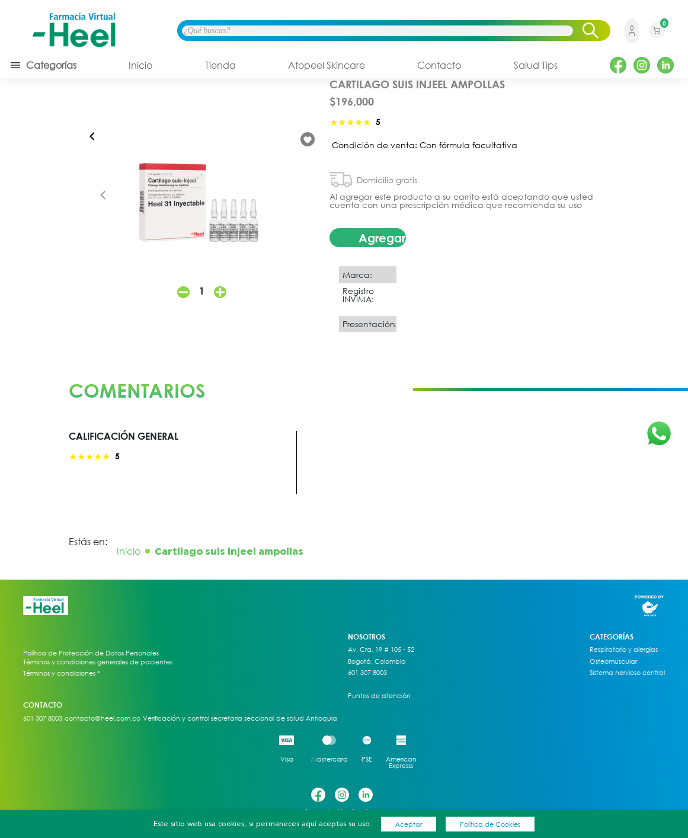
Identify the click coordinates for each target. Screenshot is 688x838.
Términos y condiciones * (61, 673)
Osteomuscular (613, 661)
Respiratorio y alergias (624, 649)
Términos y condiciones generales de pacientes (97, 661)
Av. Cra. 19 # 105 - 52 (381, 649)
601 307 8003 (367, 672)
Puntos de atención (379, 695)
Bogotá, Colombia (377, 661)
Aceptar (408, 824)
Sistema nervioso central (627, 672)
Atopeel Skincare (326, 65)
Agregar (382, 238)
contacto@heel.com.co (102, 718)
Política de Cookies (490, 824)
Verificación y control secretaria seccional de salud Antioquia (240, 718)
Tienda (220, 65)
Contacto (439, 65)
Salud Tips (536, 65)
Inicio (140, 65)
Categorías (42, 65)
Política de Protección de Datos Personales (91, 653)
